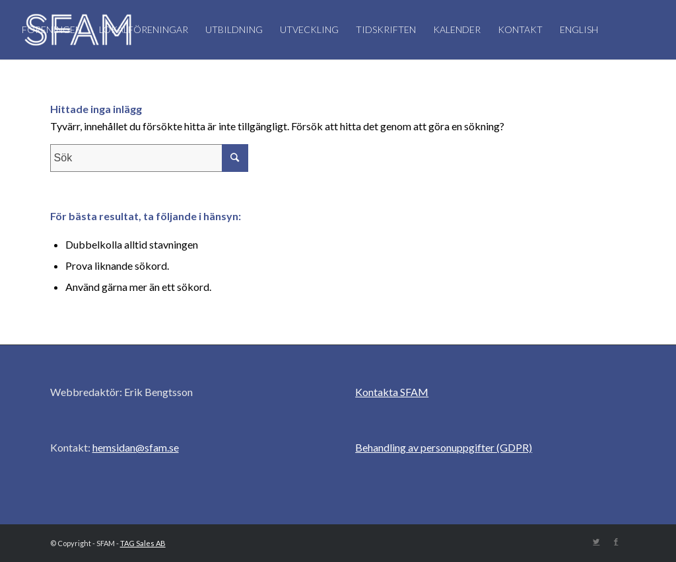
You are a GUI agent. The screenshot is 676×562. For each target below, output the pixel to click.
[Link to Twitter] (596, 541)
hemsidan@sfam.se (135, 447)
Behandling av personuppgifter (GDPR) (443, 447)
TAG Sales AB (143, 543)
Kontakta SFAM (391, 391)
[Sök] (161, 89)
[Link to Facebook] (616, 541)
